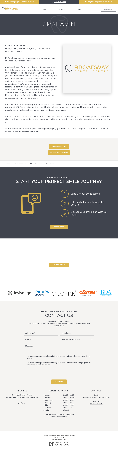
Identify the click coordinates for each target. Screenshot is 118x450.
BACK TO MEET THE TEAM (59, 152)
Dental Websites (60, 443)
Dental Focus (62, 444)
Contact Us (97, 8)
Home (23, 8)
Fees (90, 8)
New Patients (43, 8)
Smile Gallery (80, 8)
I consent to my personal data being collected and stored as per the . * (58, 357)
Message (59, 348)
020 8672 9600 (60, 2)
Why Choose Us (31, 8)
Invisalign (49, 8)
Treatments (69, 8)
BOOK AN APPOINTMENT (59, 146)
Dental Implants (62, 8)
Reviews (85, 8)
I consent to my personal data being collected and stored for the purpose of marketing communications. (58, 364)
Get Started (59, 227)
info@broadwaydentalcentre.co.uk (99, 2)
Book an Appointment (108, 8)
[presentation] (59, 372)
